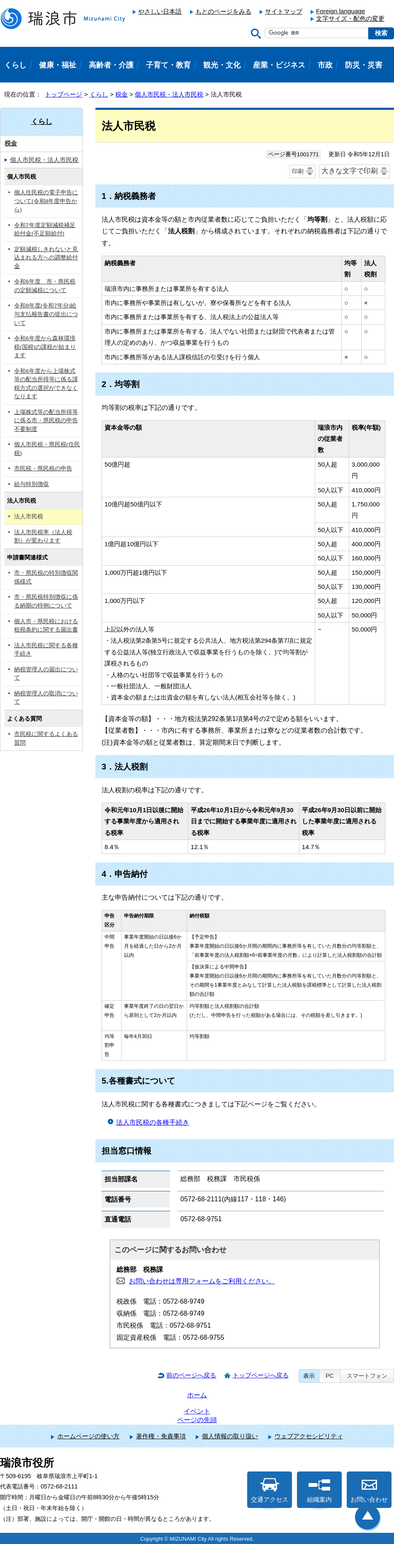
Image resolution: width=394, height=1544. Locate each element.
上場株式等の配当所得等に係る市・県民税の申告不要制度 (46, 420)
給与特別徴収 (31, 484)
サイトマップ (283, 11)
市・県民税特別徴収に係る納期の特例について (46, 601)
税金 (121, 94)
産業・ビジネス (279, 65)
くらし (99, 94)
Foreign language (340, 11)
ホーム (197, 1395)
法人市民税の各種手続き (152, 1122)
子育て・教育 (168, 65)
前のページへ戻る (191, 1375)
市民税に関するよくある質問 (46, 738)
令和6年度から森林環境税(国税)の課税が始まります (45, 346)
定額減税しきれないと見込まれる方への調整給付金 (46, 257)
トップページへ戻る (261, 1375)
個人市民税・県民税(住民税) (47, 448)
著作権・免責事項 (161, 1436)
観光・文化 (222, 65)
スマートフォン (367, 1375)
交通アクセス (269, 1490)
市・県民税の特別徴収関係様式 (46, 577)
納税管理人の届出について (46, 673)
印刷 (298, 171)
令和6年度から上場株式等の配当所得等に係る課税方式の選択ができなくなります (46, 384)
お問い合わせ (369, 1490)
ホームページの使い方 (88, 1436)
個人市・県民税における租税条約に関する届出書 (46, 625)
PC (330, 1375)
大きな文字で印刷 (349, 171)
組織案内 (319, 1490)
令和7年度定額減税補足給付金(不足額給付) (44, 229)
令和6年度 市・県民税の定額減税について (44, 285)
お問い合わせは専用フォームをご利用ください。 (202, 1281)
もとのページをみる (223, 11)
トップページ (63, 94)
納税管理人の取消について (46, 697)
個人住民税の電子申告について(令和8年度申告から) (46, 201)
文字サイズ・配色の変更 (350, 18)
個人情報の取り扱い (230, 1436)
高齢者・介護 (111, 65)
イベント (197, 1411)
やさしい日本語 (160, 11)
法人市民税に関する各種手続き (46, 649)
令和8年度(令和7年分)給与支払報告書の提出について (46, 314)
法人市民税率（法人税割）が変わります (43, 536)
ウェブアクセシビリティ (309, 1436)
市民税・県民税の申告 (43, 468)
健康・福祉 (57, 65)
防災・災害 (363, 65)
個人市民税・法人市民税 (169, 94)
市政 (325, 65)
